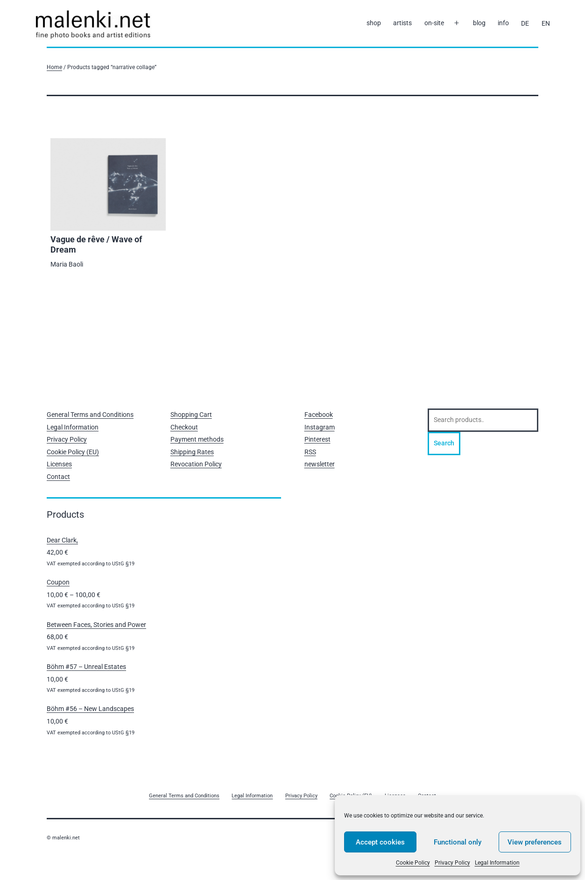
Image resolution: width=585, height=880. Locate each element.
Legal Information (497, 862)
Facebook (318, 414)
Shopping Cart (191, 414)
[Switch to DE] (525, 23)
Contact (58, 476)
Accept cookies (380, 842)
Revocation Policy (196, 464)
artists (402, 23)
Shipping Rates (192, 452)
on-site (434, 23)
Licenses (59, 464)
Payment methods (197, 439)
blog (479, 23)
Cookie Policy (413, 862)
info (503, 23)
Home (54, 66)
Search (444, 443)
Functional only (457, 842)
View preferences (534, 842)
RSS (310, 452)
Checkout (184, 427)
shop (374, 23)
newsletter (319, 464)
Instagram (319, 427)
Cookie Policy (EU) (73, 452)
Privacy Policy (452, 862)
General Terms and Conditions (90, 414)
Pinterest (317, 439)
